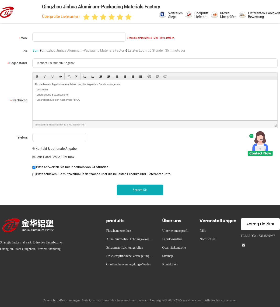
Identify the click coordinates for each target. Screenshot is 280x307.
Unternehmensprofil (175, 230)
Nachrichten (207, 239)
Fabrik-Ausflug (172, 239)
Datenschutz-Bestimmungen (61, 300)
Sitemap (167, 256)
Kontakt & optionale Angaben (55, 148)
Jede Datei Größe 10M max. (53, 157)
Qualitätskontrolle (174, 247)
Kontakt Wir (170, 264)
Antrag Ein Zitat (260, 224)
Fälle (203, 230)
